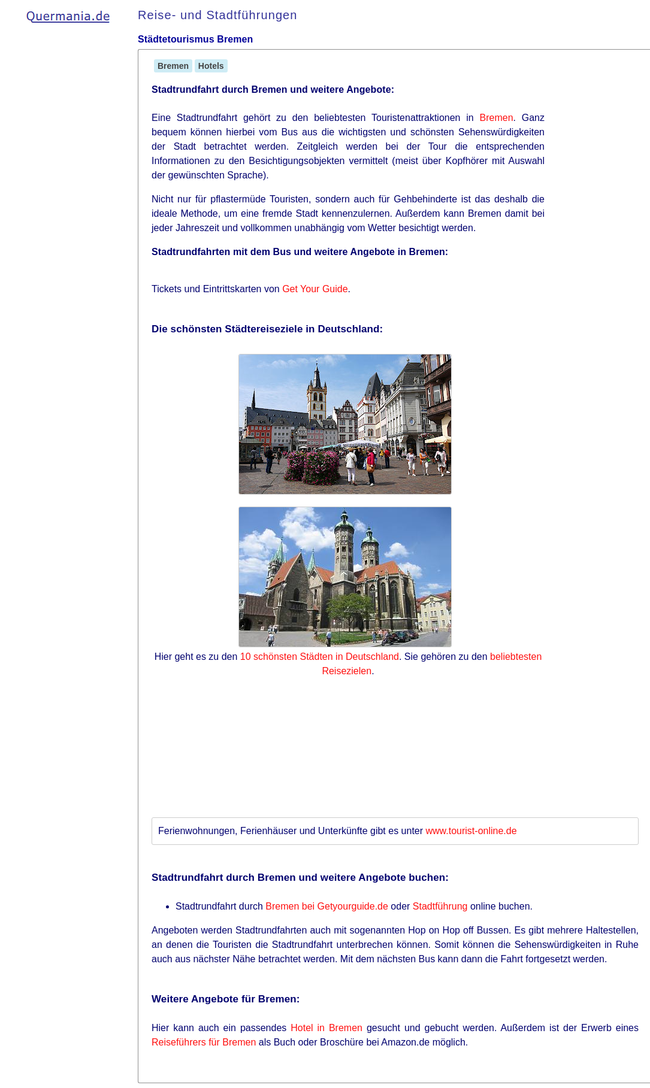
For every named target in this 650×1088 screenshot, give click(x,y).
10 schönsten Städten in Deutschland (319, 656)
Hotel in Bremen (326, 1028)
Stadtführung (440, 906)
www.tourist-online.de (471, 831)
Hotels (211, 66)
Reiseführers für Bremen (204, 1042)
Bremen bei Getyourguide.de (326, 906)
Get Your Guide (314, 289)
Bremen (173, 66)
